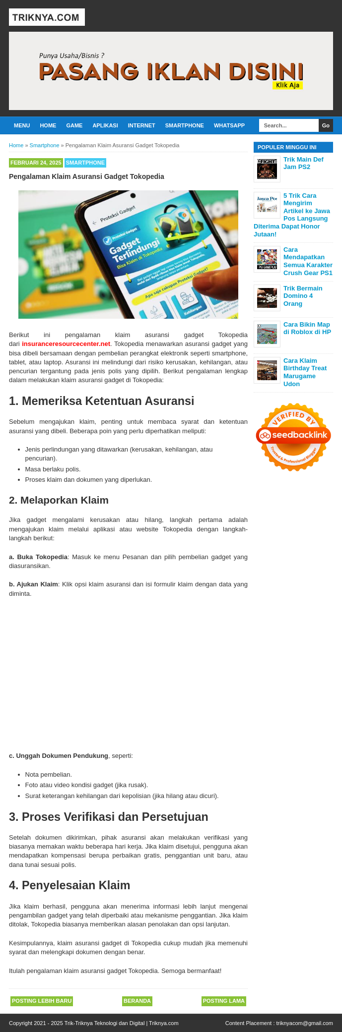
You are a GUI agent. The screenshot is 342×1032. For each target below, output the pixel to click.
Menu (22, 125)
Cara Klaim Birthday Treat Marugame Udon (305, 372)
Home (48, 125)
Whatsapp (229, 125)
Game (74, 125)
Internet (141, 125)
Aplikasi (105, 125)
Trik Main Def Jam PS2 (303, 163)
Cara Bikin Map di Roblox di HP (307, 328)
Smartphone (184, 125)
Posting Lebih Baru (41, 1001)
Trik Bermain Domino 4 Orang (303, 296)
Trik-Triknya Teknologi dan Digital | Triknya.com (122, 1023)
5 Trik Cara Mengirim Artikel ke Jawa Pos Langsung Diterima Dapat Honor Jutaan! (292, 215)
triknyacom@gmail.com (304, 1023)
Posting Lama (224, 1001)
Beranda (137, 1001)
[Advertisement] (128, 672)
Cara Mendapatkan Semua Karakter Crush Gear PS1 (308, 261)
